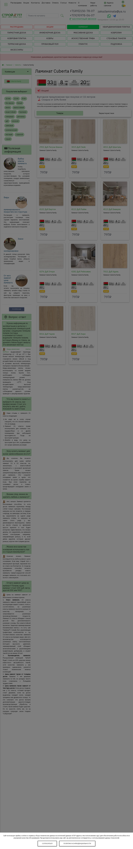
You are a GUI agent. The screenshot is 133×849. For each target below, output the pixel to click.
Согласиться (47, 843)
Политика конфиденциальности (77, 843)
